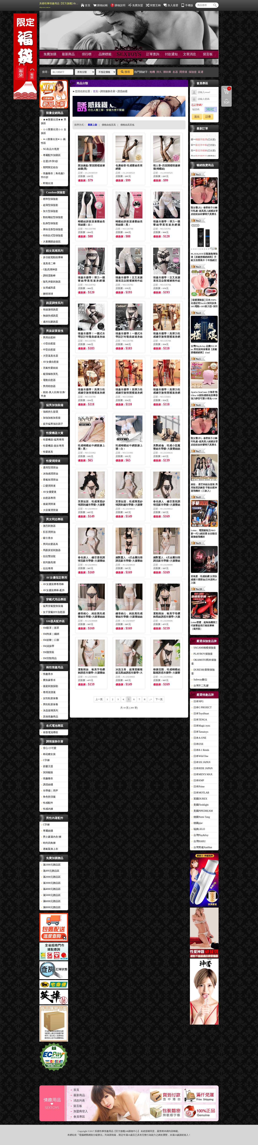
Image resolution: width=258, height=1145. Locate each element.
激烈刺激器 (48, 526)
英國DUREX (199, 798)
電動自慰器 (48, 380)
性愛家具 (47, 451)
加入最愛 (170, 5)
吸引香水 (47, 538)
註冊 (208, 116)
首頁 (85, 5)
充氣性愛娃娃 (49, 368)
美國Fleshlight (200, 804)
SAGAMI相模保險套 (203, 647)
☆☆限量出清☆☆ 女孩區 (53, 131)
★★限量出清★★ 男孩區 (53, 121)
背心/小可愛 (48, 748)
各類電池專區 (49, 732)
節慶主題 (47, 766)
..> (150, 699)
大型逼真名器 (49, 355)
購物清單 (226, 89)
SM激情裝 (47, 652)
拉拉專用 (47, 568)
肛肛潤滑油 (48, 532)
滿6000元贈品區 (51, 901)
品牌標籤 (105, 54)
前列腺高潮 (48, 562)
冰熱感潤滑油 (49, 473)
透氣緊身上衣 (49, 849)
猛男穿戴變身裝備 (52, 606)
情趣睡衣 (47, 778)
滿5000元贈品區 (51, 895)
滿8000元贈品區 (51, 907)
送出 (197, 116)
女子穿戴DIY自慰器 (53, 612)
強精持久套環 (49, 411)
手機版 (187, 5)
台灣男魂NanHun (201, 847)
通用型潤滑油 (49, 467)
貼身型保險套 (49, 223)
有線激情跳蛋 (49, 309)
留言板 (208, 54)
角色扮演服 (48, 796)
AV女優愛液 (48, 492)
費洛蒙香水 (48, 680)
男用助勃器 (48, 386)
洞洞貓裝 (47, 772)
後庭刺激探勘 (49, 686)
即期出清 (47, 183)
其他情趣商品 (49, 716)
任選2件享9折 (49, 161)
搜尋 (125, 71)
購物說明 (118, 5)
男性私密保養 (49, 704)
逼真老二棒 (48, 263)
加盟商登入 (80, 1111)
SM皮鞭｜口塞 (50, 640)
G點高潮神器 (49, 269)
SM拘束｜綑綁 (50, 634)
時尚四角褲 (48, 843)
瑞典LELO (198, 829)
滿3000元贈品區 (51, 883)
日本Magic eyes (200, 725)
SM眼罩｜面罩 (50, 628)
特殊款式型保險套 (52, 235)
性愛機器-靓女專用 (52, 445)
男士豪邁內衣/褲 (51, 836)
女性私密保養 (49, 698)
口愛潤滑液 (48, 485)
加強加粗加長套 (51, 417)
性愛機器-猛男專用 (52, 439)
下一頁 (159, 699)
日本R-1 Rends (200, 750)
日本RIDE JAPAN (201, 768)
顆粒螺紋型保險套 (52, 217)
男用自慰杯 (48, 337)
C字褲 (45, 760)
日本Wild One (199, 756)
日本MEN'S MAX (201, 774)
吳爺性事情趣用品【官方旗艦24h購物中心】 (59, 5)
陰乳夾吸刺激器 (51, 281)
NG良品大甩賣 (50, 149)
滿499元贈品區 (50, 870)
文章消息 (189, 54)
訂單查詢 (152, 54)
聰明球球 (47, 294)
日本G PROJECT (201, 707)
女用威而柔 (48, 287)
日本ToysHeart (200, 713)
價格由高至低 (127, 124)
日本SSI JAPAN (200, 762)
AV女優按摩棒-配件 (53, 590)
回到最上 (226, 101)
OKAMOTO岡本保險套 (203, 662)
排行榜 (87, 54)
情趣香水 (47, 674)
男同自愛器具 (49, 544)
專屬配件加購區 (51, 155)
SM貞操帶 (47, 646)
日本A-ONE (198, 738)
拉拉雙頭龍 (48, 556)
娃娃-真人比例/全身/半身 (53, 394)
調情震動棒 (48, 275)
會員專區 (79, 1116)
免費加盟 (135, 5)
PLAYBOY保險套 (202, 653)
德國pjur (197, 823)
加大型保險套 (49, 211)
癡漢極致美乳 (49, 374)
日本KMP (197, 780)
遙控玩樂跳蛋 (49, 321)
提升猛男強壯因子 (52, 424)
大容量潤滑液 (49, 510)
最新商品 (68, 54)
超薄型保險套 (49, 205)
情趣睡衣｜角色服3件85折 (52, 175)
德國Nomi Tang (200, 817)
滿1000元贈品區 (51, 864)
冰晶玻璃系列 (49, 710)
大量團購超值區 (51, 241)
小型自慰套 (48, 343)
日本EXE (197, 744)
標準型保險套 (49, 199)
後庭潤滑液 (48, 504)
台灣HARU (198, 841)
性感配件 (47, 803)
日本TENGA (199, 719)
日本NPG (197, 701)
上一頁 (98, 699)
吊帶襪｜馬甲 (49, 790)
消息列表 (79, 1100)
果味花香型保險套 (52, 229)
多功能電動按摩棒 (52, 257)
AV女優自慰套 (50, 361)
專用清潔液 (48, 692)
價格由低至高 (109, 124)
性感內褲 (47, 809)
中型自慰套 (48, 349)
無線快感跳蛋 (49, 315)
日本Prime (197, 786)
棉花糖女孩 (48, 754)
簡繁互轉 (153, 5)
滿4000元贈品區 (51, 889)
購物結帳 (100, 5)
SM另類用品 (49, 658)
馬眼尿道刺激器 (51, 550)
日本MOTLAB (200, 792)
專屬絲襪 (47, 830)
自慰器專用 (48, 498)
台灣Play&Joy (199, 835)
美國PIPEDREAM (202, 811)
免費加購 (50, 54)
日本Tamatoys (199, 731)
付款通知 (171, 54)
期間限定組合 (49, 167)
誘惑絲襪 (47, 784)
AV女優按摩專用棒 (52, 584)
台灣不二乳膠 (200, 685)
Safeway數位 (199, 679)
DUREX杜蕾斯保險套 (203, 671)
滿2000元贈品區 (51, 877)
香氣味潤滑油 (49, 479)
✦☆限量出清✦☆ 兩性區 (53, 141)
